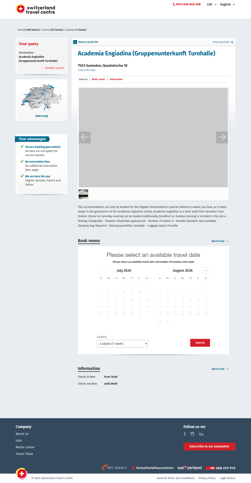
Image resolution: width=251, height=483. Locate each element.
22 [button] (124, 306)
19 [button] (101, 306)
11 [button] (147, 292)
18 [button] (147, 299)
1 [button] (124, 284)
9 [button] (131, 292)
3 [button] (139, 284)
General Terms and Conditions (176, 478)
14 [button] (116, 299)
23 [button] (131, 306)
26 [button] (101, 314)
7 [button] (116, 292)
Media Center (25, 447)
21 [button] (116, 306)
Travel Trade (24, 454)
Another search (54, 68)
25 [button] (147, 306)
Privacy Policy (207, 478)
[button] (101, 270)
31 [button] (139, 314)
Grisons (53, 29)
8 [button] (124, 292)
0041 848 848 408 (188, 4)
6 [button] (108, 292)
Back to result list (85, 42)
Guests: (102, 337)
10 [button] (139, 292)
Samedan (75, 29)
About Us (22, 434)
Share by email (223, 42)
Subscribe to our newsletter (209, 446)
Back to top (220, 241)
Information (116, 79)
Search (200, 342)
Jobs (19, 440)
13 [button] (108, 299)
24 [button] (139, 306)
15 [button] (124, 299)
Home (29, 29)
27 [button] (108, 314)
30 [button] (131, 314)
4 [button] (147, 284)
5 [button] (101, 292)
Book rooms (98, 79)
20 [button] (108, 306)
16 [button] (131, 299)
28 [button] (116, 314)
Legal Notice (227, 478)
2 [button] (131, 284)
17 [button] (139, 299)
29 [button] (124, 314)
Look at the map (86, 70)
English (225, 4)
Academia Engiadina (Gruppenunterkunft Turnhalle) (146, 53)
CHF (209, 4)
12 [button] (101, 299)
